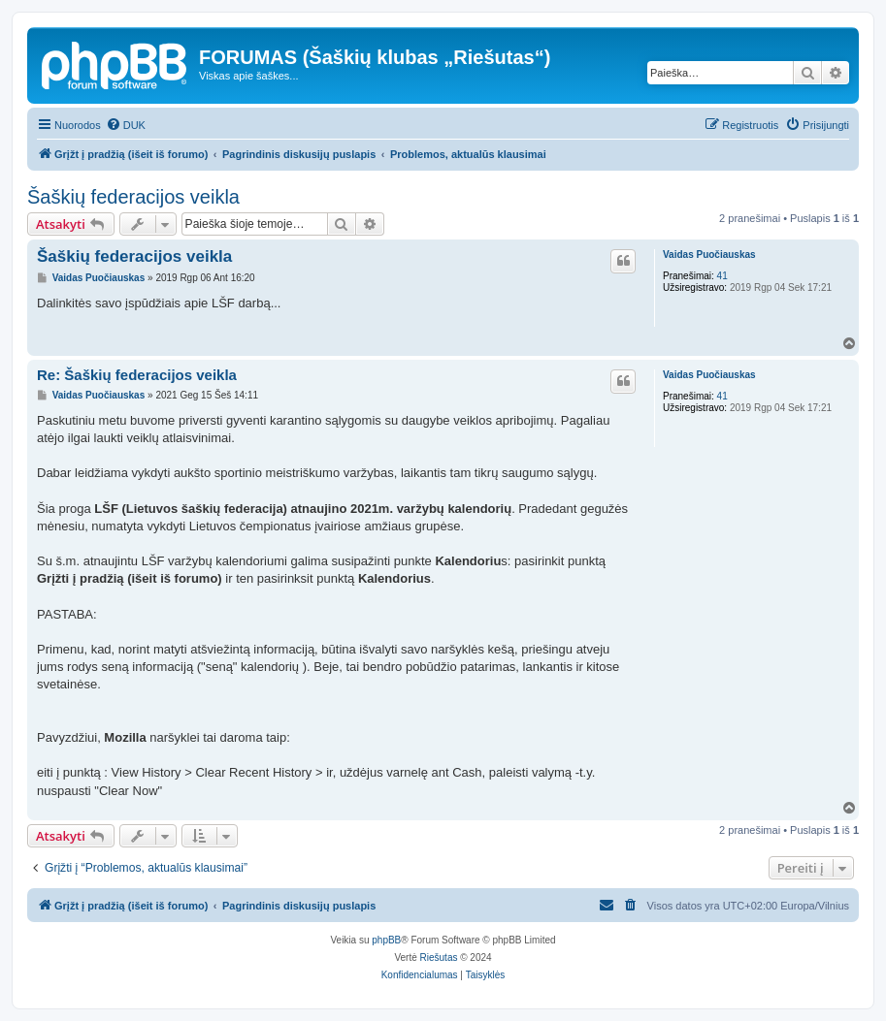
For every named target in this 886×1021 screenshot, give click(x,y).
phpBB (386, 940)
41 (722, 276)
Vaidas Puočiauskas (709, 254)
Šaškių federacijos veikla (133, 196)
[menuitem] (126, 125)
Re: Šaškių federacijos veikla (137, 375)
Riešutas (439, 957)
